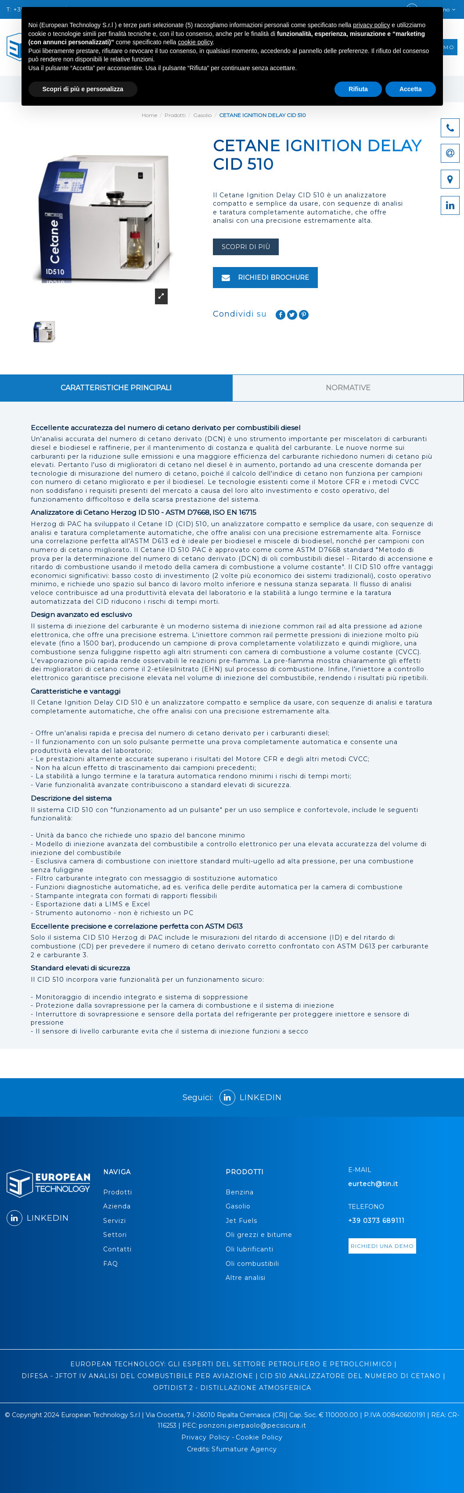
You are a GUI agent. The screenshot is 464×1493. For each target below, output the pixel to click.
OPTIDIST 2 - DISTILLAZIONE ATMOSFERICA (232, 1388)
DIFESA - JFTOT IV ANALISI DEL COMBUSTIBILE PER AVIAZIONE (137, 1376)
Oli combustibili (252, 1264)
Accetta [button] (410, 89)
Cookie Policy (259, 1437)
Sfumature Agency (244, 1449)
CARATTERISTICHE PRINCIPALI (116, 388)
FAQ (110, 1264)
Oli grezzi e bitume (259, 1235)
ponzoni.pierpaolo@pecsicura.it (252, 1425)
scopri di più (246, 247)
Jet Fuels (241, 1221)
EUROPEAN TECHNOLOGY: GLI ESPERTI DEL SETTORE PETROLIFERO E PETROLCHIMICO (231, 1364)
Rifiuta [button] (358, 89)
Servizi (114, 1221)
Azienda (117, 1206)
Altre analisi (246, 1278)
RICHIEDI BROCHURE (265, 277)
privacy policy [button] (371, 25)
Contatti (117, 1249)
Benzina (240, 1192)
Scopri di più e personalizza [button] (83, 89)
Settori (115, 1235)
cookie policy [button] (195, 42)
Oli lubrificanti (249, 1249)
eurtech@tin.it (373, 1184)
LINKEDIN (250, 1097)
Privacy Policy (205, 1437)
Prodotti (117, 1192)
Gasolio (238, 1206)
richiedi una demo (382, 1246)
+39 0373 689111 (376, 1221)
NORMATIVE (348, 388)
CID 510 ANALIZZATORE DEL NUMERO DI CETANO (350, 1376)
